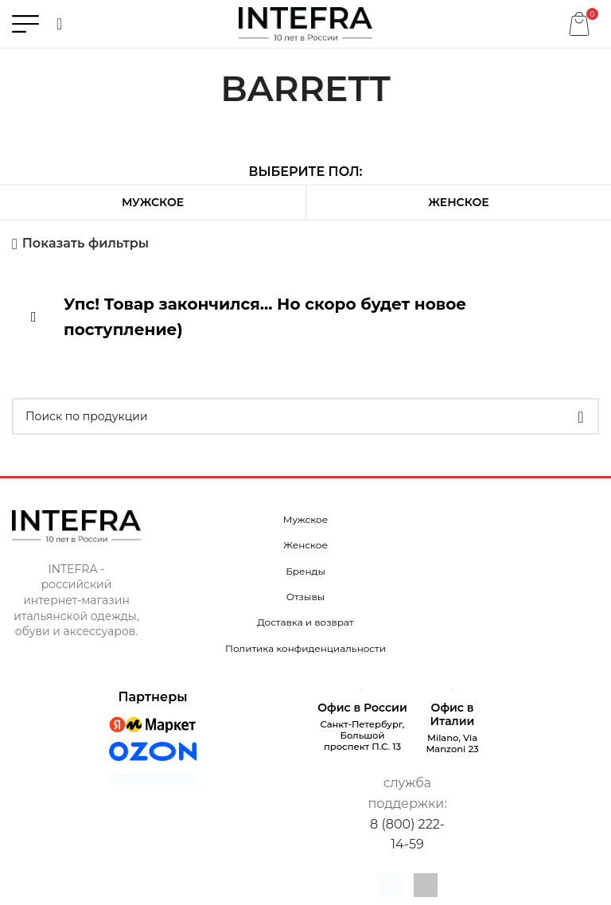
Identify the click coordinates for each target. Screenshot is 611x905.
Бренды (305, 571)
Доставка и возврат (305, 622)
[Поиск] (59, 24)
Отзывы (305, 597)
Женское (458, 202)
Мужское (153, 202)
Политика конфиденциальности (305, 648)
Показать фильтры (85, 244)
